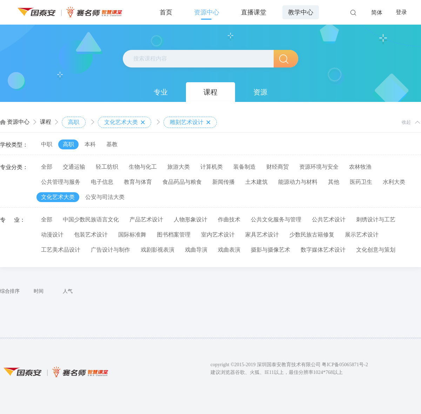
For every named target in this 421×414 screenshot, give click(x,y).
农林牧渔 (360, 167)
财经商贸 (277, 167)
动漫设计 (52, 235)
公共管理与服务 (60, 182)
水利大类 (394, 182)
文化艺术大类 (124, 122)
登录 (401, 12)
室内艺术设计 (218, 235)
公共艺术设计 (329, 219)
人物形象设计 (190, 219)
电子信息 (102, 182)
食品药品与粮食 (182, 182)
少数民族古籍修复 (311, 235)
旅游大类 (178, 167)
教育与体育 (138, 182)
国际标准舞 (132, 235)
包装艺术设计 (91, 235)
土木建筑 (256, 182)
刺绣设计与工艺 (375, 219)
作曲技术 (229, 219)
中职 (46, 144)
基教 (112, 144)
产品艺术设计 (146, 219)
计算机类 (211, 167)
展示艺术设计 (362, 235)
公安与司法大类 (105, 197)
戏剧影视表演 (157, 250)
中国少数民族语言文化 (91, 219)
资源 (260, 92)
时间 (39, 291)
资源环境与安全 (319, 167)
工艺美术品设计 (60, 250)
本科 (90, 144)
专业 (161, 92)
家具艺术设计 (262, 235)
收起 (406, 122)
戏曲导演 (196, 250)
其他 (333, 182)
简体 (376, 12)
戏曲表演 (229, 250)
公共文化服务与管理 (276, 219)
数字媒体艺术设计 (323, 250)
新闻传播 (223, 182)
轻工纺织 (107, 167)
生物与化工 (143, 167)
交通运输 (74, 167)
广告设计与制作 (110, 250)
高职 (73, 122)
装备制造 (244, 167)
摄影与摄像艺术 (270, 250)
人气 (68, 291)
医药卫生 (361, 182)
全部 (46, 167)
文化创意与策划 (375, 250)
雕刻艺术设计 (190, 122)
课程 (210, 92)
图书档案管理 (174, 235)
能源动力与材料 (298, 182)
